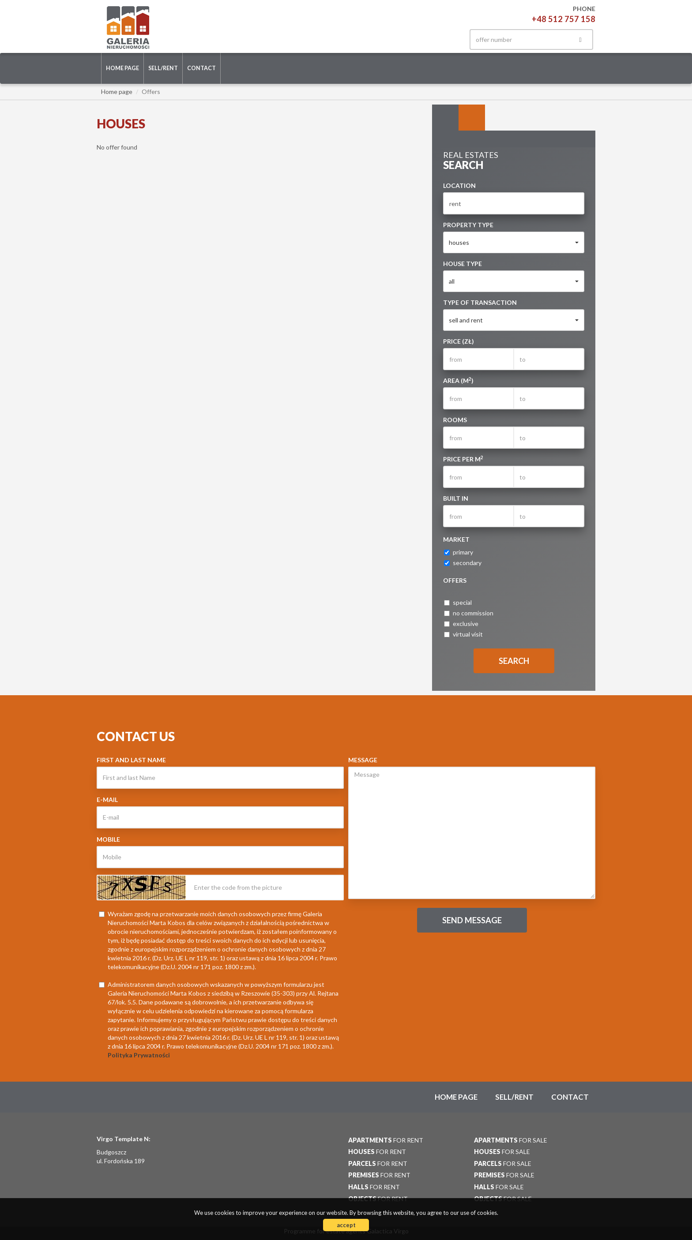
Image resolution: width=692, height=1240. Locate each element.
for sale (510, 1140)
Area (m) (458, 380)
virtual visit (463, 634)
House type (462, 263)
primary (458, 552)
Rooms (455, 419)
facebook (447, 39)
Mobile (108, 839)
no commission (468, 613)
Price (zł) (458, 341)
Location (459, 185)
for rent (385, 1140)
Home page (122, 68)
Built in (455, 498)
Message (362, 760)
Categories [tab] (472, 118)
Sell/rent (163, 68)
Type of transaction (480, 302)
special (458, 602)
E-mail (107, 799)
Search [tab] (445, 118)
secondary (462, 562)
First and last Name (131, 760)
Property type (468, 225)
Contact (201, 68)
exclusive (461, 623)
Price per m (463, 459)
